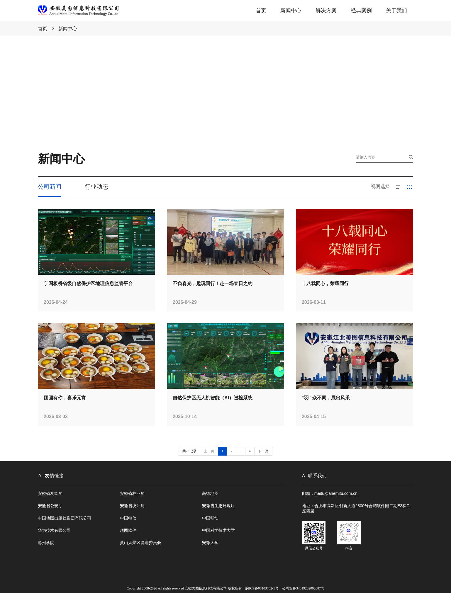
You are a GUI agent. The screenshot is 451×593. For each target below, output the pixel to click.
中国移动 (210, 518)
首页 (261, 10)
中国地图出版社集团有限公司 (64, 518)
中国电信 (128, 518)
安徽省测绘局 (50, 493)
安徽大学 (210, 542)
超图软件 (128, 530)
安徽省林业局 (132, 493)
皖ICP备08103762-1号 (262, 588)
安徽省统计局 (132, 505)
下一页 (263, 451)
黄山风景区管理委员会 (140, 542)
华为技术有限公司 (54, 530)
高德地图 (210, 493)
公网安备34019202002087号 (303, 588)
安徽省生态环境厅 (218, 505)
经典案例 (361, 10)
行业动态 (96, 186)
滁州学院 (46, 542)
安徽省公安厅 (50, 505)
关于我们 (396, 10)
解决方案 (326, 10)
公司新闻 (49, 186)
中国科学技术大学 (218, 530)
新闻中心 (290, 10)
